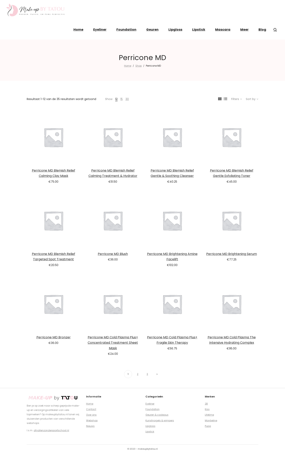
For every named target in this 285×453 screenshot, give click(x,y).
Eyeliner (149, 403)
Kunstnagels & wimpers (159, 420)
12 (116, 99)
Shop (138, 65)
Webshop (92, 420)
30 (127, 99)
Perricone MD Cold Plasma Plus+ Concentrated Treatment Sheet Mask (113, 342)
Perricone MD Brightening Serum (231, 254)
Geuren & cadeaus (156, 414)
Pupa (208, 426)
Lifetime (209, 414)
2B (206, 403)
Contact (91, 409)
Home (127, 65)
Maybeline (211, 420)
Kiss (207, 409)
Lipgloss (150, 426)
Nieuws (90, 426)
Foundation (152, 409)
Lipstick (149, 431)
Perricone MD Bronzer (53, 337)
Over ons (91, 414)
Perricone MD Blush (113, 254)
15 (121, 99)
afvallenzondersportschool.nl (51, 430)
